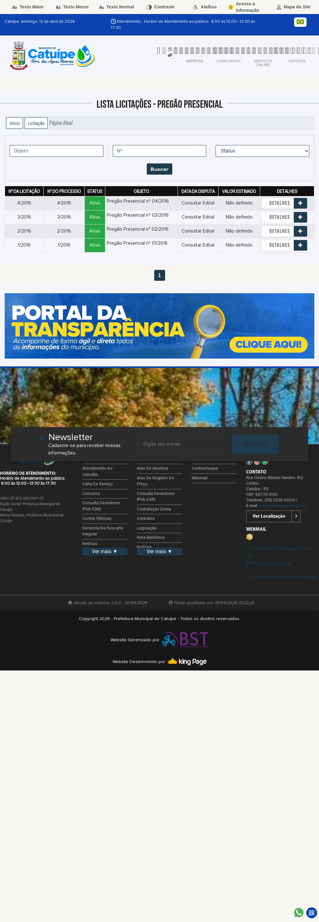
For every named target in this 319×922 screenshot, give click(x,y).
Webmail (199, 478)
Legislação (147, 528)
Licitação (36, 123)
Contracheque (205, 469)
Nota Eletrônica (150, 538)
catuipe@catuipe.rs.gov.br (282, 506)
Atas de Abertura (152, 469)
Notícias (89, 544)
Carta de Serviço (97, 484)
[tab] (170, 55)
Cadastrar (255, 444)
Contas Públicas (97, 519)
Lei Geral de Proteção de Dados (281, 577)
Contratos (146, 519)
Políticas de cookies (268, 563)
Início (15, 123)
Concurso (91, 494)
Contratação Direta (154, 509)
